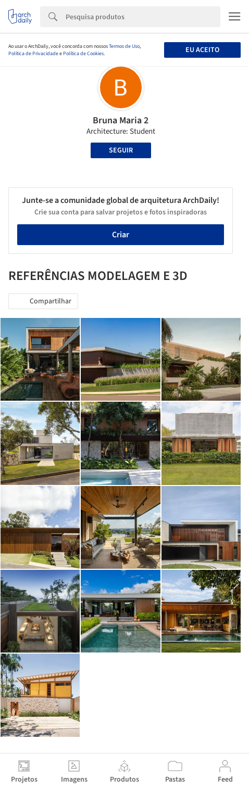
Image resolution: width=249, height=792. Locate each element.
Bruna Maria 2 (120, 120)
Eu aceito (202, 50)
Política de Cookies (83, 53)
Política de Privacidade (33, 53)
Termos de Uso (124, 46)
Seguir (121, 150)
